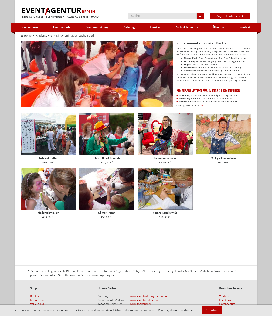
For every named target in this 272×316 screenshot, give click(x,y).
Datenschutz (227, 304)
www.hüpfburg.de (103, 275)
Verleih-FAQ (37, 304)
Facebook (225, 300)
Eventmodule (61, 27)
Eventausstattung (96, 27)
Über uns (218, 27)
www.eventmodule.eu (144, 300)
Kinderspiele (30, 27)
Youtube (224, 296)
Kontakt (245, 27)
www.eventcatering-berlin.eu (148, 296)
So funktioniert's (187, 27)
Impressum (37, 300)
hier (202, 105)
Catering (129, 27)
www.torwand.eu (141, 304)
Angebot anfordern (229, 16)
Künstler (155, 27)
